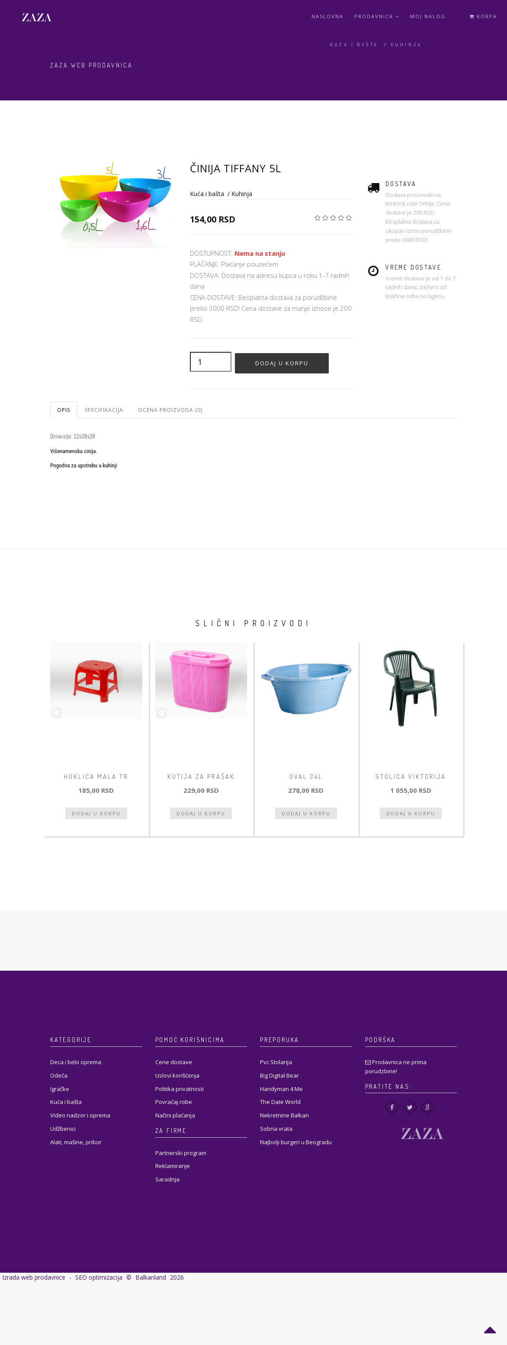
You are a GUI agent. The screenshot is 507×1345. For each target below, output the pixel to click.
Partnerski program (180, 1153)
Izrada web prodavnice (33, 1277)
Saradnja (167, 1179)
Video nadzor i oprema (80, 1115)
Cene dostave (173, 1062)
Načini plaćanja (175, 1115)
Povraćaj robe (173, 1102)
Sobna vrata (276, 1129)
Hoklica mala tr (96, 776)
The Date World (280, 1102)
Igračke (59, 1089)
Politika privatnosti (179, 1089)
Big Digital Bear (279, 1075)
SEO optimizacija (98, 1277)
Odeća (58, 1075)
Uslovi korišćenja (177, 1075)
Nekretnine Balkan (284, 1115)
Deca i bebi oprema (75, 1062)
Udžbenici (63, 1129)
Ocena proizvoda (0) (170, 410)
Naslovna (327, 16)
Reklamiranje (172, 1166)
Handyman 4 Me (281, 1089)
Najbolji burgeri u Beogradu (296, 1142)
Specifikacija (104, 410)
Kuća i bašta (354, 45)
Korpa (483, 16)
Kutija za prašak (201, 776)
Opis (63, 410)
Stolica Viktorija (410, 776)
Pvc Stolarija (276, 1062)
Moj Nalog (428, 16)
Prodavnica (376, 16)
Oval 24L (306, 776)
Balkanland (150, 1277)
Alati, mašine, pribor (76, 1142)
